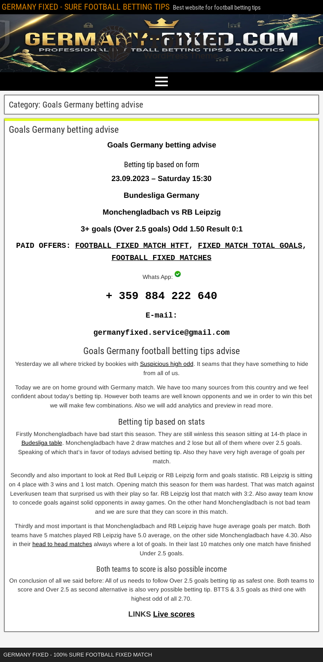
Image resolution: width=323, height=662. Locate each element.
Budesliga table (41, 442)
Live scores (174, 614)
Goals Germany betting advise (64, 129)
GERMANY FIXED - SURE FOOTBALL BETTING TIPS (85, 7)
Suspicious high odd (166, 363)
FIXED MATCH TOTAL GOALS (250, 246)
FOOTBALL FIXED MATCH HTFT (132, 246)
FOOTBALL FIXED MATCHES (161, 258)
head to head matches (62, 544)
